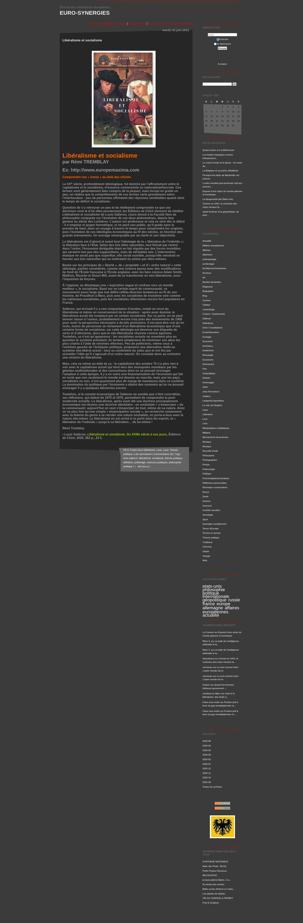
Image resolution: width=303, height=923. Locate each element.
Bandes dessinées (212, 282)
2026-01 (207, 764)
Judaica (206, 396)
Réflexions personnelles (215, 483)
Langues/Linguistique (213, 400)
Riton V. (206, 641)
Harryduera (208, 658)
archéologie (208, 264)
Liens (205, 410)
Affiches (207, 250)
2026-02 (207, 759)
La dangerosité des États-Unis (218, 199)
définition (128, 462)
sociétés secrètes (211, 510)
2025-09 (207, 782)
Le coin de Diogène (212, 405)
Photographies (210, 460)
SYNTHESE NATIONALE (215, 861)
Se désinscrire (222, 43)
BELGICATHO (210, 875)
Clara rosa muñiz (211, 702)
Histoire (206, 378)
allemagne (213, 607)
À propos (222, 64)
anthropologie (209, 259)
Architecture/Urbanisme (214, 268)
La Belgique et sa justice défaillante (220, 170)
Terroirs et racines (211, 533)
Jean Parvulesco (211, 391)
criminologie (209, 309)
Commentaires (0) (163, 454)
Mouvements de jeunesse (215, 437)
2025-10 (207, 777)
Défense (207, 318)
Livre (205, 419)
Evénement (208, 364)
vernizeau (207, 667)
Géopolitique (209, 373)
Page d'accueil (137, 23)
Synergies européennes (214, 524)
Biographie (208, 291)
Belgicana (208, 286)
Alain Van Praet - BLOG (214, 866)
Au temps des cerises (213, 884)
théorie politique (173, 458)
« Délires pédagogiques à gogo (107, 23)
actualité (211, 615)
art (204, 277)
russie (234, 599)
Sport (205, 519)
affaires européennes (221, 609)
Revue (206, 492)
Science (207, 501)
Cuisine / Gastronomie (214, 314)
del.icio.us (142, 466)
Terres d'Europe (211, 528)
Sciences (207, 505)
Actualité (207, 241)
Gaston (206, 684)
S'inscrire (222, 39)
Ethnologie (208, 355)
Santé (206, 496)
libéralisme (145, 458)
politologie (140, 462)
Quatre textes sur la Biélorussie (218, 150)
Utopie (206, 551)
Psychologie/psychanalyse (216, 478)
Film (205, 368)
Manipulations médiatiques (216, 428)
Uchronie (207, 546)
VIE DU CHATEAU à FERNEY (218, 898)
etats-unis (212, 586)
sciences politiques (157, 462)
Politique (207, 473)
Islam (205, 387)
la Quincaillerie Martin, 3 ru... (217, 880)
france (209, 603)
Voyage (206, 556)
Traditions (207, 542)
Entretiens (208, 346)
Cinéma (206, 300)
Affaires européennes (213, 245)
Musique (207, 441)
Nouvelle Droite (210, 451)
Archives (207, 273)
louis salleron (130, 458)
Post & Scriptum (211, 902)
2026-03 (207, 754)
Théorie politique (211, 537)
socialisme (157, 458)
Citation (206, 304)
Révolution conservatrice (215, 487)
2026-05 (207, 745)
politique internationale (216, 595)
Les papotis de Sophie (214, 893)
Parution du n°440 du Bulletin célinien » (172, 23)
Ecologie (207, 337)
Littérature (208, 414)
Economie (208, 341)
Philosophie (208, 455)
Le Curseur (208, 632)
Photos (206, 464)
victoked (207, 693)
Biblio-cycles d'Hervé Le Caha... (219, 889)
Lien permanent (143, 454)
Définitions (208, 323)
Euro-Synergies (85, 13)
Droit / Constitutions (212, 327)
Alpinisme (207, 254)
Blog (205, 295)
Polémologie (209, 469)
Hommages (208, 382)
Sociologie (208, 514)
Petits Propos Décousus (215, 870)
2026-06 (207, 741)
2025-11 (207, 773)
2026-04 (207, 750)
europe (223, 603)
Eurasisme (208, 359)
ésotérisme (208, 350)
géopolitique (214, 599)
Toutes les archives (212, 786)
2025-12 (207, 768)
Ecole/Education (211, 332)
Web (205, 560)
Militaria (206, 432)
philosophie (214, 589)
